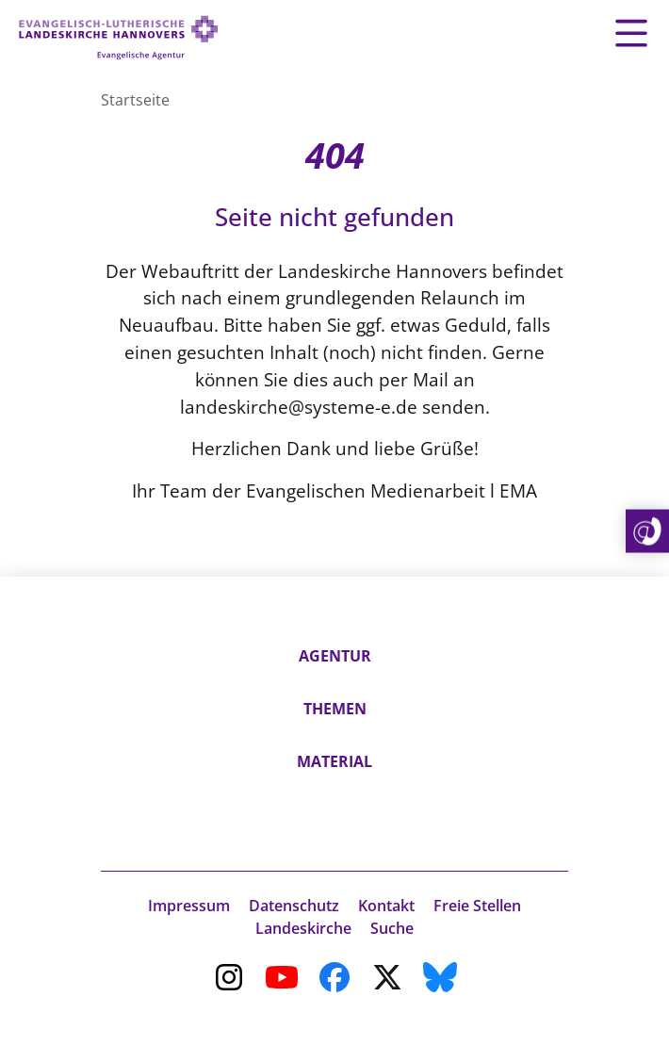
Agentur (335, 655)
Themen (335, 708)
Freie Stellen (477, 905)
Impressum (189, 905)
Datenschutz (294, 905)
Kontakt (386, 905)
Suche (392, 928)
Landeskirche (303, 928)
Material (334, 761)
